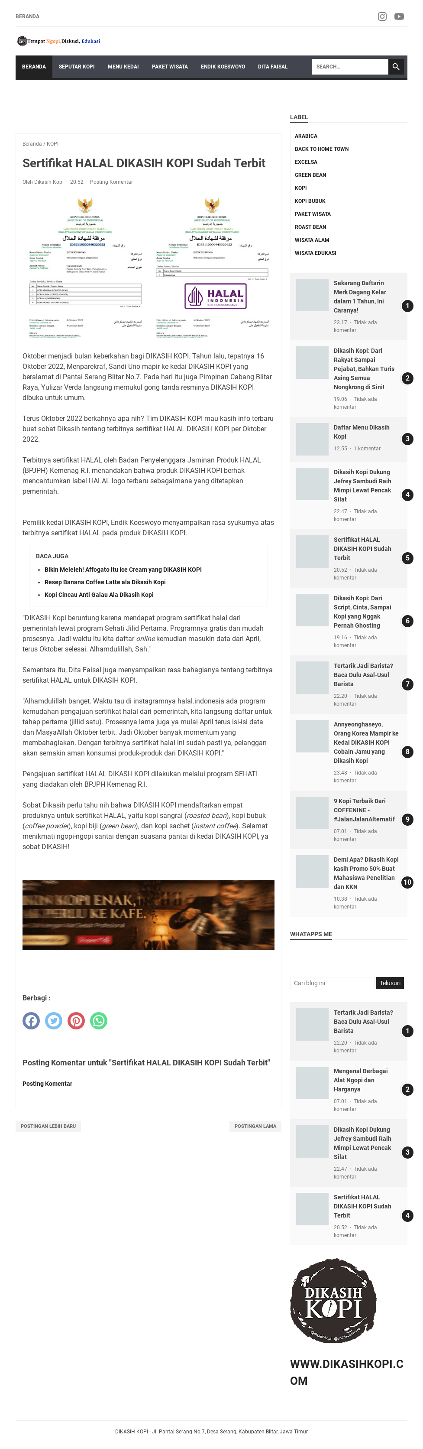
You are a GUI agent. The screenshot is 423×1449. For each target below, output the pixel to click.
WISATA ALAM (312, 240)
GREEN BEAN (310, 175)
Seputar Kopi (77, 67)
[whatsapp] (98, 1020)
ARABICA (306, 136)
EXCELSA (306, 162)
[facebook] (31, 1020)
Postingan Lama (255, 1126)
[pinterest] (76, 1020)
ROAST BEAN (310, 227)
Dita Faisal (273, 67)
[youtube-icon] (399, 16)
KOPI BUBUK (310, 201)
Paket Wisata (170, 67)
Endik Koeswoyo (223, 67)
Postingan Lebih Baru (48, 1126)
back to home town (322, 149)
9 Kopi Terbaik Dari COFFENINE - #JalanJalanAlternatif (364, 810)
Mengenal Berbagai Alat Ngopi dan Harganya (361, 1080)
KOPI (301, 188)
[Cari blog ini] (332, 983)
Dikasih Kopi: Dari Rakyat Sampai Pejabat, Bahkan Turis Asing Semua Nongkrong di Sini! (364, 369)
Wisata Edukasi (315, 253)
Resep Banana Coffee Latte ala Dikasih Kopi (105, 582)
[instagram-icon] (383, 16)
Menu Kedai (123, 67)
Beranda (27, 16)
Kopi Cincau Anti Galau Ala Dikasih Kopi (99, 594)
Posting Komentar (111, 182)
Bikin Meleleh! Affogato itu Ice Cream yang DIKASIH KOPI (123, 569)
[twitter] (53, 1020)
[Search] (350, 67)
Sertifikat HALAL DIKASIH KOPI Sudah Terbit (362, 548)
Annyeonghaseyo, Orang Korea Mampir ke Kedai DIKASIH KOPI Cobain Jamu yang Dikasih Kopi (366, 742)
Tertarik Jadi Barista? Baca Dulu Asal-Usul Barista (363, 674)
